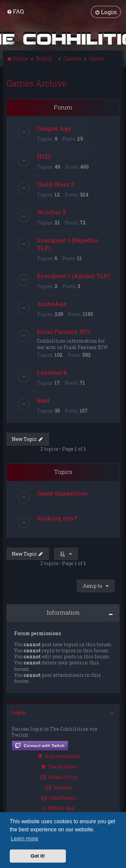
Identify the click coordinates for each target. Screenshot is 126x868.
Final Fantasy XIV (64, 332)
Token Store (59, 766)
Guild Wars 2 (55, 184)
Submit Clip (59, 777)
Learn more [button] (24, 838)
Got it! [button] (38, 856)
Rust (43, 400)
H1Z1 (44, 156)
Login (18, 712)
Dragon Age (54, 128)
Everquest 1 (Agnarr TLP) (73, 276)
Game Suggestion (62, 493)
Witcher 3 (51, 212)
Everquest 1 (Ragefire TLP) (67, 244)
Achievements (59, 756)
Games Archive (36, 83)
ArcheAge (52, 304)
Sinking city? (57, 518)
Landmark (52, 372)
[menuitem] (15, 11)
